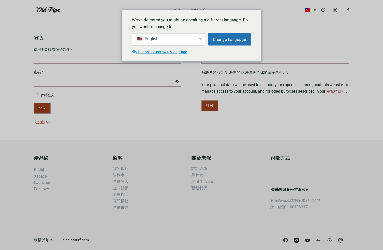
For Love (41, 189)
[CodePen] (340, 240)
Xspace (40, 176)
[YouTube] (307, 240)
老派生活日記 (203, 181)
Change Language (229, 39)
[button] (311, 10)
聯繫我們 (199, 188)
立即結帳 (120, 188)
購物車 (119, 175)
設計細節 (199, 168)
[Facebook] (285, 240)
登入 (42, 108)
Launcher (42, 182)
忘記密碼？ (42, 122)
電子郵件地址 (214, 49)
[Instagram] (296, 240)
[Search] (323, 10)
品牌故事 (199, 175)
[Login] (335, 10)
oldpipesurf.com (75, 240)
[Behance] (329, 240)
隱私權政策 (336, 91)
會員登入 (120, 181)
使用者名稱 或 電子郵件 (54, 49)
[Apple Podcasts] (318, 240)
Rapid (39, 169)
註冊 (209, 105)
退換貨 (119, 194)
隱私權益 (120, 201)
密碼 (40, 72)
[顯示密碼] (177, 81)
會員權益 (120, 207)
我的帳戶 (120, 168)
